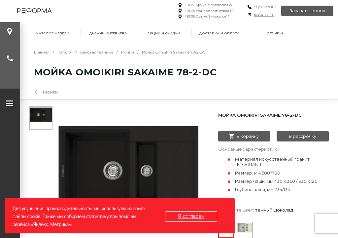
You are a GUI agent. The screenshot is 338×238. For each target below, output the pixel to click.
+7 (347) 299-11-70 (265, 7)
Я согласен (191, 216)
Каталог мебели (52, 33)
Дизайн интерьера (108, 33)
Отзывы (275, 33)
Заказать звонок (307, 10)
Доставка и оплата (219, 33)
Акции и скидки (163, 33)
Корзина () (263, 15)
